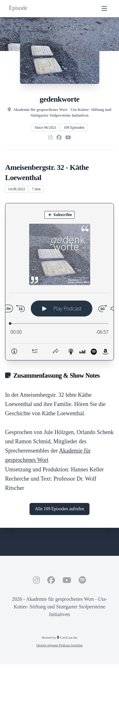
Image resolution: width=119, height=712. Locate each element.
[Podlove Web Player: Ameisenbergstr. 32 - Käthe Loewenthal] (59, 281)
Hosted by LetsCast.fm (59, 637)
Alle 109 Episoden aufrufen (59, 508)
